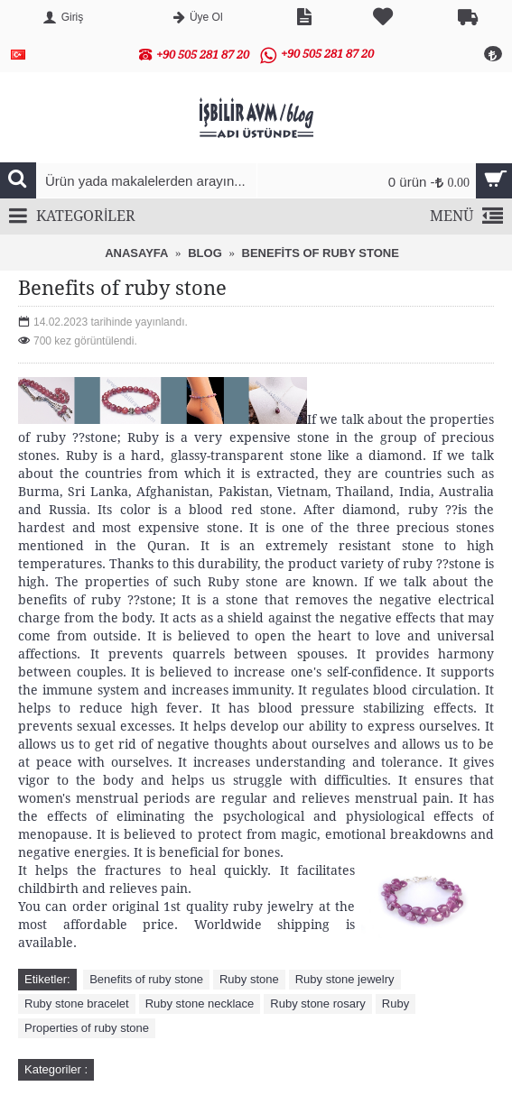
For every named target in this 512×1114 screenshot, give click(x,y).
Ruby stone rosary (318, 1003)
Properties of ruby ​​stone (86, 1028)
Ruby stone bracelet (76, 1003)
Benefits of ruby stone (146, 979)
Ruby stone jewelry (345, 979)
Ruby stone (249, 979)
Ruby (395, 1003)
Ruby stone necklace (200, 1003)
